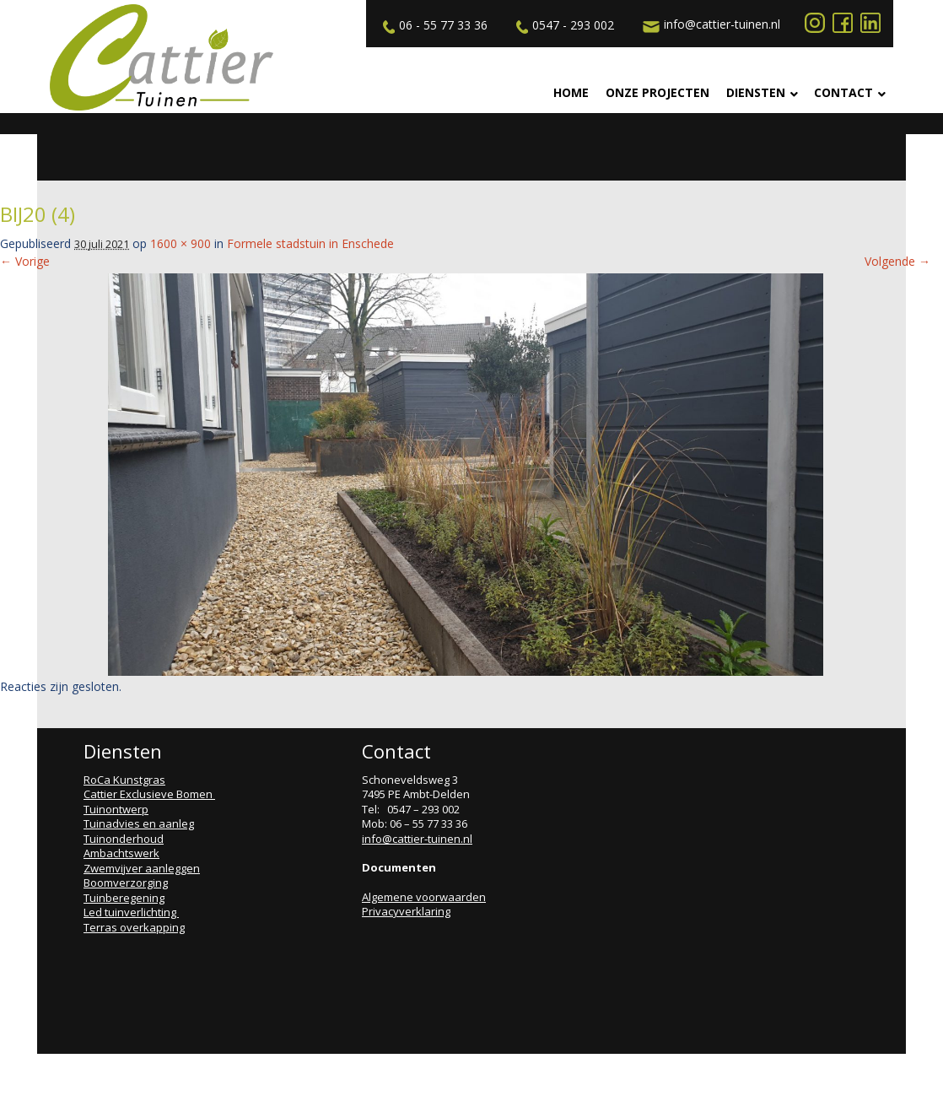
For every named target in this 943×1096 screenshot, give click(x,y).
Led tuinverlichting (131, 912)
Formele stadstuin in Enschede (310, 243)
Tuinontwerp (116, 809)
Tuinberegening (124, 897)
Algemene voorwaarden (424, 896)
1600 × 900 (180, 243)
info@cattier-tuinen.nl (709, 24)
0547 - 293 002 (563, 25)
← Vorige (25, 261)
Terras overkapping (134, 927)
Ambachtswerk (121, 853)
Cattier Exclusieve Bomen (149, 794)
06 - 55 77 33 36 (433, 25)
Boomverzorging (126, 882)
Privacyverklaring (406, 911)
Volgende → (897, 261)
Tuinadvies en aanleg (139, 823)
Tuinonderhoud (124, 838)
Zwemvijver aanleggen (142, 868)
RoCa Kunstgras (124, 779)
